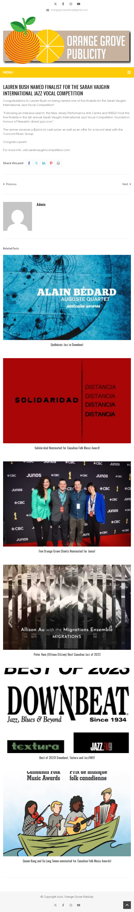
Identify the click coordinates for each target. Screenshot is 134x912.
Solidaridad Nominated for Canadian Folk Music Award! (67, 448)
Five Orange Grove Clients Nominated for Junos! (67, 551)
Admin (41, 204)
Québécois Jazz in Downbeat (67, 344)
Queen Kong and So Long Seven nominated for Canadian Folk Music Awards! (67, 861)
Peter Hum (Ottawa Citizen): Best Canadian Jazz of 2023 (67, 654)
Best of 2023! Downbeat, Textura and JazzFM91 (67, 757)
